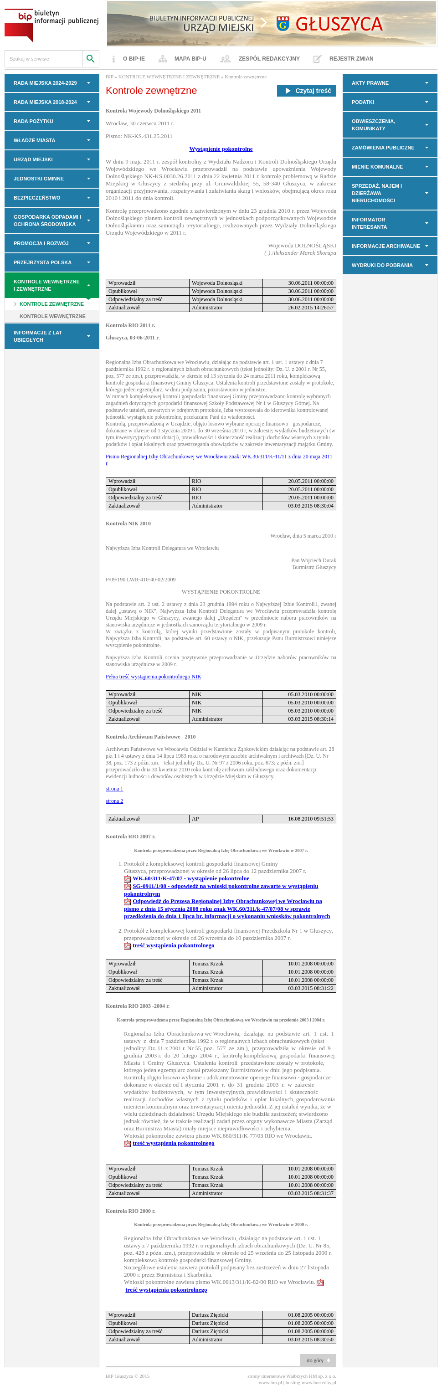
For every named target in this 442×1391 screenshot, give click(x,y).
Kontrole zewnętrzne (52, 304)
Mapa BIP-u (190, 59)
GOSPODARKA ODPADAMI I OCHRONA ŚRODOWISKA (47, 220)
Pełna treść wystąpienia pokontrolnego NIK (153, 676)
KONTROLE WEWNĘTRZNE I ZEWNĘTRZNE (47, 285)
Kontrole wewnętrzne (53, 316)
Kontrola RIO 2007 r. (130, 836)
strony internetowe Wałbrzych (277, 1376)
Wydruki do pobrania (382, 265)
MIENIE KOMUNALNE (377, 166)
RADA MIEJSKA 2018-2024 (45, 102)
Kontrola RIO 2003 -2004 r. (138, 1006)
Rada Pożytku (33, 121)
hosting (293, 1382)
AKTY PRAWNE (370, 83)
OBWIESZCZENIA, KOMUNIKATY (373, 124)
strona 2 (114, 801)
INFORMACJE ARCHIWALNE (386, 246)
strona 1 (114, 788)
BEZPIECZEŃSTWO (37, 197)
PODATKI (363, 102)
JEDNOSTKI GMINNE (39, 178)
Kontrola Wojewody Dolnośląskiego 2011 (153, 111)
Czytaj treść (306, 90)
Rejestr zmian (351, 59)
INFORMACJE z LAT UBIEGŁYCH (38, 336)
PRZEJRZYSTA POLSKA (43, 262)
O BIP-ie (134, 59)
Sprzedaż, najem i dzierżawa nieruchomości (377, 193)
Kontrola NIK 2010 (128, 523)
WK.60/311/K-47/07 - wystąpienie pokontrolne (191, 878)
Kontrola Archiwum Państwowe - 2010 (151, 737)
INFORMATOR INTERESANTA (369, 223)
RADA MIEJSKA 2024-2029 (45, 83)
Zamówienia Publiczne (383, 147)
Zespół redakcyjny (269, 59)
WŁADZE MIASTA (34, 140)
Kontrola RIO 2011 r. (130, 325)
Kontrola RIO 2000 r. (130, 1211)
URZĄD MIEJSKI (33, 159)
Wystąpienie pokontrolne (220, 148)
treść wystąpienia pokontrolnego (173, 945)
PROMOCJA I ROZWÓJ (41, 243)
